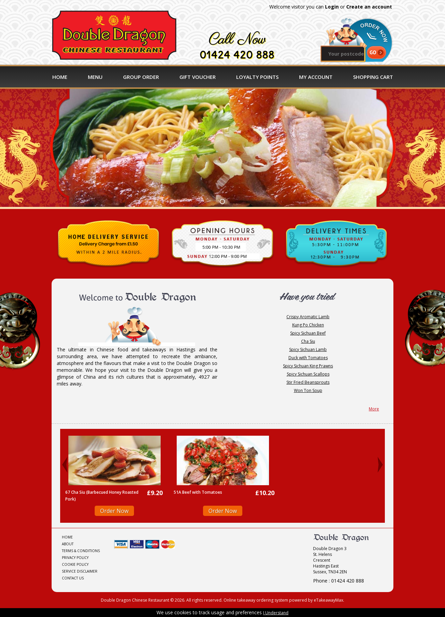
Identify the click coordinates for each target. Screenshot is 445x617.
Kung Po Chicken (308, 325)
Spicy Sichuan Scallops (308, 374)
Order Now (114, 511)
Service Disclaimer (79, 571)
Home (59, 76)
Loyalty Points (257, 76)
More (374, 409)
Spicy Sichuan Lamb (308, 349)
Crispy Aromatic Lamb (307, 317)
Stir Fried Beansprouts (307, 382)
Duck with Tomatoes (308, 358)
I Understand (275, 613)
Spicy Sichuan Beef (308, 333)
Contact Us (73, 578)
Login (332, 6)
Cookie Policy (75, 564)
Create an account (369, 6)
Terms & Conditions (81, 550)
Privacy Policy (75, 557)
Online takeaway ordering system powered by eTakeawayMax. (284, 600)
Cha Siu (308, 341)
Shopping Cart (373, 76)
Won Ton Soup (308, 390)
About (67, 544)
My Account (316, 76)
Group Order (141, 76)
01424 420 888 (237, 55)
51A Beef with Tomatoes (198, 492)
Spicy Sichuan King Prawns (308, 366)
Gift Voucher (197, 76)
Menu (95, 76)
